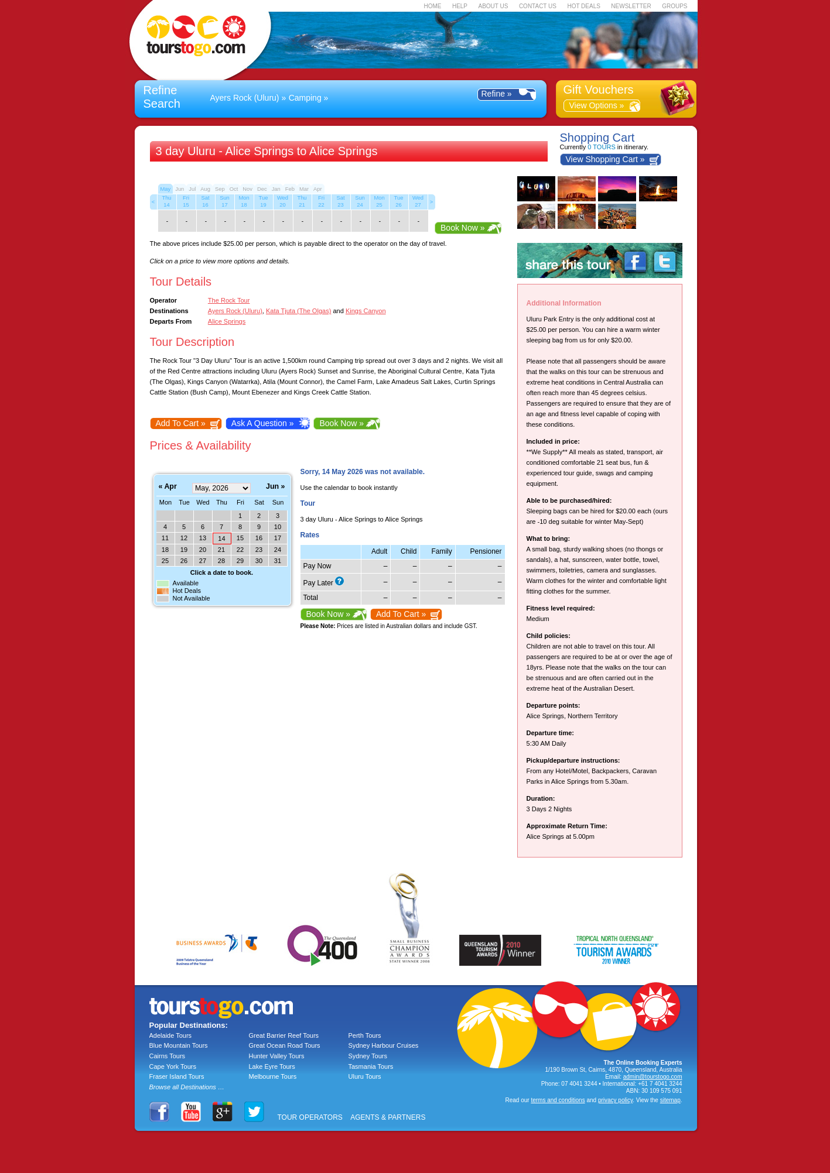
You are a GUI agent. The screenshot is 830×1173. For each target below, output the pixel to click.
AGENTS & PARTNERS (387, 1117)
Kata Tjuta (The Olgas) (298, 310)
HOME (432, 6)
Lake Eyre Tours (272, 1066)
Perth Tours (365, 1035)
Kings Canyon (366, 310)
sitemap (670, 1100)
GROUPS (674, 6)
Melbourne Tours (273, 1076)
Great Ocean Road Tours (284, 1045)
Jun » (275, 487)
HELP (459, 6)
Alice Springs (226, 321)
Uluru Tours (365, 1076)
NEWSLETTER (631, 6)
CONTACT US (537, 6)
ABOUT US (493, 6)
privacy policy (615, 1100)
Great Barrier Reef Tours (284, 1035)
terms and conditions (558, 1100)
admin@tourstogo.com (652, 1076)
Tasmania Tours (371, 1066)
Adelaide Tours (170, 1035)
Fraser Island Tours (176, 1076)
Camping (305, 97)
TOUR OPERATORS (310, 1117)
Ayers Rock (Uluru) (244, 97)
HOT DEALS (583, 6)
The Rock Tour (229, 300)
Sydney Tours (368, 1055)
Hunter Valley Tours (277, 1055)
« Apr (168, 487)
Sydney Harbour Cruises (384, 1045)
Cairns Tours (167, 1055)
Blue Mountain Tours (178, 1045)
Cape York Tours (173, 1066)
